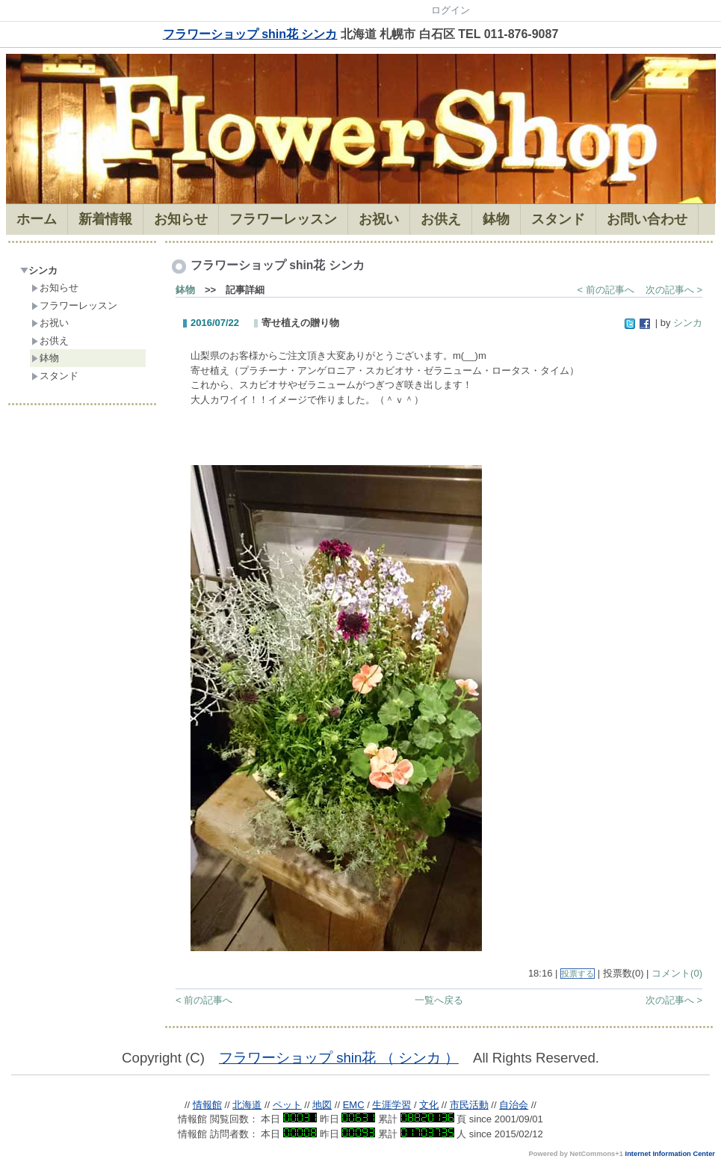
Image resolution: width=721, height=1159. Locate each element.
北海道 (247, 1104)
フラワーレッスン (74, 305)
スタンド (54, 375)
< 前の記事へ (606, 289)
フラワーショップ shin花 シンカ (250, 34)
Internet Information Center (670, 1154)
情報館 (207, 1104)
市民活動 (469, 1104)
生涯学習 (391, 1104)
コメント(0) (677, 973)
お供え (50, 340)
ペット (287, 1104)
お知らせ (54, 287)
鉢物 (45, 357)
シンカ (39, 270)
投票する (577, 973)
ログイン (450, 10)
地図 (322, 1104)
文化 (429, 1104)
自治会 (513, 1104)
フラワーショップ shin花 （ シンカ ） (339, 1058)
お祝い (50, 322)
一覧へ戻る (439, 1000)
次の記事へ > (674, 289)
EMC (354, 1104)
